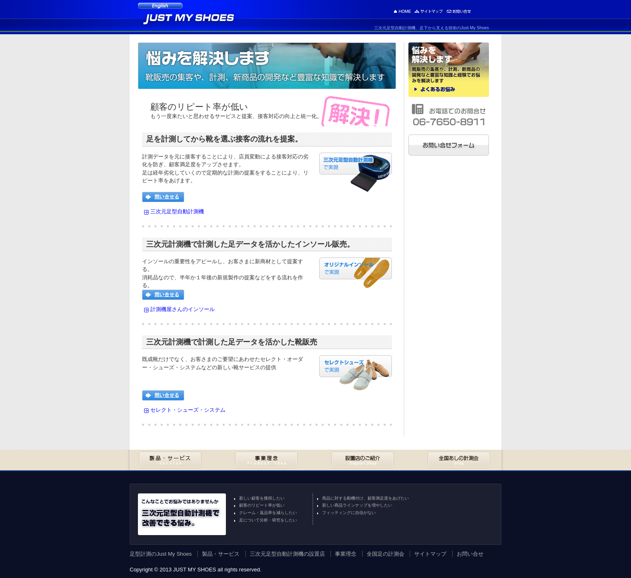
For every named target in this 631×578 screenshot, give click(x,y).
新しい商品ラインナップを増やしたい (357, 505)
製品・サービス (170, 460)
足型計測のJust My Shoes (402, 11)
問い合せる (163, 197)
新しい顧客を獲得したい (262, 498)
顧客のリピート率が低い (262, 505)
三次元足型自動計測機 (177, 211)
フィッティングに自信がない (349, 512)
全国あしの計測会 (459, 460)
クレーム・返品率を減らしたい (268, 512)
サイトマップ (429, 11)
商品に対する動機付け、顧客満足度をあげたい (365, 498)
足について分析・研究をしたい (268, 520)
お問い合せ (459, 11)
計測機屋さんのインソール (182, 309)
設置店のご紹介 (362, 460)
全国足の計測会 (385, 554)
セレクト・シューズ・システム (187, 410)
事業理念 (266, 460)
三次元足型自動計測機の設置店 (287, 554)
